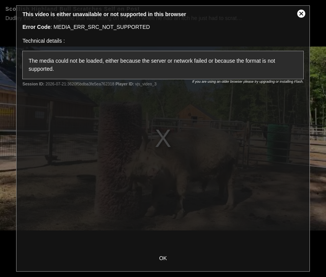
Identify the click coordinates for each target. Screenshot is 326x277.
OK (163, 258)
